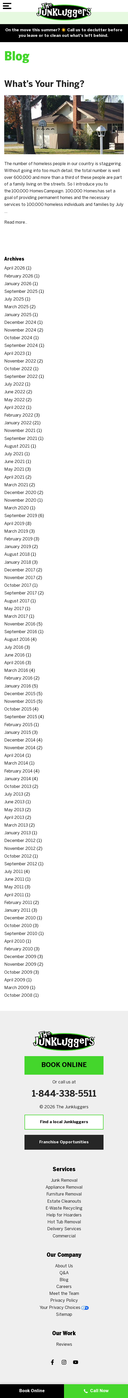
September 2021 (20, 439)
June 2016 (14, 655)
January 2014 (17, 779)
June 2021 (14, 462)
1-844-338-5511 (64, 1094)
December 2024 (20, 323)
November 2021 (20, 431)
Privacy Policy (64, 1301)
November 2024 (20, 330)
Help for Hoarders (64, 1215)
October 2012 (18, 856)
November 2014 (20, 748)
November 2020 (20, 500)
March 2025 (16, 307)
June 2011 (14, 879)
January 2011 (17, 910)
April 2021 (14, 477)
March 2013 (16, 825)
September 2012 (20, 864)
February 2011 (18, 903)
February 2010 (18, 949)
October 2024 (18, 338)
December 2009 (20, 957)
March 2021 (16, 485)
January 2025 (18, 315)
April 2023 (14, 354)
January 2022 (18, 423)
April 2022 (14, 408)
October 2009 (18, 972)
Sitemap (64, 1315)
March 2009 (16, 988)
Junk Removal (64, 1181)
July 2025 (14, 299)
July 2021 (13, 454)
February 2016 (18, 678)
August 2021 (17, 446)
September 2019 (20, 516)
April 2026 (14, 268)
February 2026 (18, 276)
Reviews (64, 1345)
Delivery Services (64, 1229)
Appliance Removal (64, 1187)
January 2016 (17, 686)
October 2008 (18, 996)
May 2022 (14, 400)
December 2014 (20, 740)
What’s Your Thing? (44, 85)
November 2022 (20, 361)
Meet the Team (64, 1294)
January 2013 (17, 833)
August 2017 (16, 601)
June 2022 (14, 392)
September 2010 (20, 934)
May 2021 (14, 469)
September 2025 (21, 292)
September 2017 (20, 593)
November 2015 (20, 702)
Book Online (64, 1065)
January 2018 (17, 563)
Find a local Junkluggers (64, 1122)
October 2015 (18, 709)
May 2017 (14, 609)
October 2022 (18, 369)
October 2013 (17, 787)
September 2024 (21, 346)
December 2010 (20, 918)
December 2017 (19, 570)
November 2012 (20, 849)
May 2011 (14, 887)
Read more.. (15, 222)
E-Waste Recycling (64, 1208)
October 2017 (17, 586)
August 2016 (17, 640)
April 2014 (14, 756)
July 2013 (13, 794)
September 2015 (20, 717)
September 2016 (20, 632)
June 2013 (14, 802)
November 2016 (20, 624)
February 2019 (18, 539)
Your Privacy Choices (64, 1308)
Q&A (64, 1273)
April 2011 (14, 895)
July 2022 (14, 384)
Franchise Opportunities (64, 1142)
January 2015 (17, 733)
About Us (64, 1266)
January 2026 (18, 284)
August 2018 (17, 555)
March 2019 (16, 531)
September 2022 (21, 377)
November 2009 (20, 965)
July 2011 (13, 872)
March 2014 (16, 763)
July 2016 (13, 648)
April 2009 (14, 980)
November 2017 (19, 578)
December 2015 (20, 694)
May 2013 (14, 810)
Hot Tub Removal (64, 1222)
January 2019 (17, 547)
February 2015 (18, 725)
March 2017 (16, 617)
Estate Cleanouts (64, 1201)
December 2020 (20, 493)
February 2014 (18, 771)
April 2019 (14, 524)
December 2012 (20, 841)
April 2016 (14, 663)
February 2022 (18, 415)
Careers (64, 1287)
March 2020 (16, 508)
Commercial (64, 1236)
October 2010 (18, 926)
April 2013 (14, 818)
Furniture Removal (64, 1194)
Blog (64, 1280)
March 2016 (16, 671)
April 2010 (14, 941)
